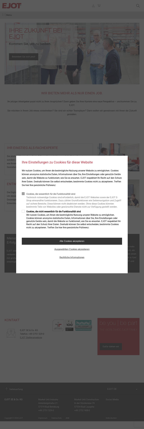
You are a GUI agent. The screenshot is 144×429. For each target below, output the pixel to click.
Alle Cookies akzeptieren (72, 241)
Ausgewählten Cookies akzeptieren (72, 249)
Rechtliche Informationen (71, 257)
